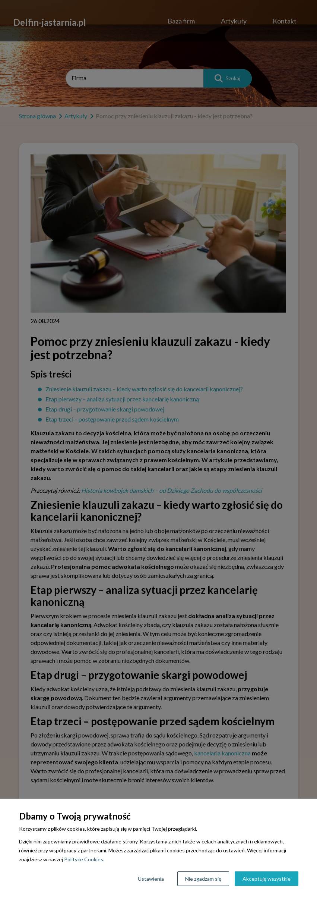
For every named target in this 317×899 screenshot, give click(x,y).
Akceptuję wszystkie (266, 878)
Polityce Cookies (83, 859)
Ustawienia (151, 878)
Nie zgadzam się (203, 878)
